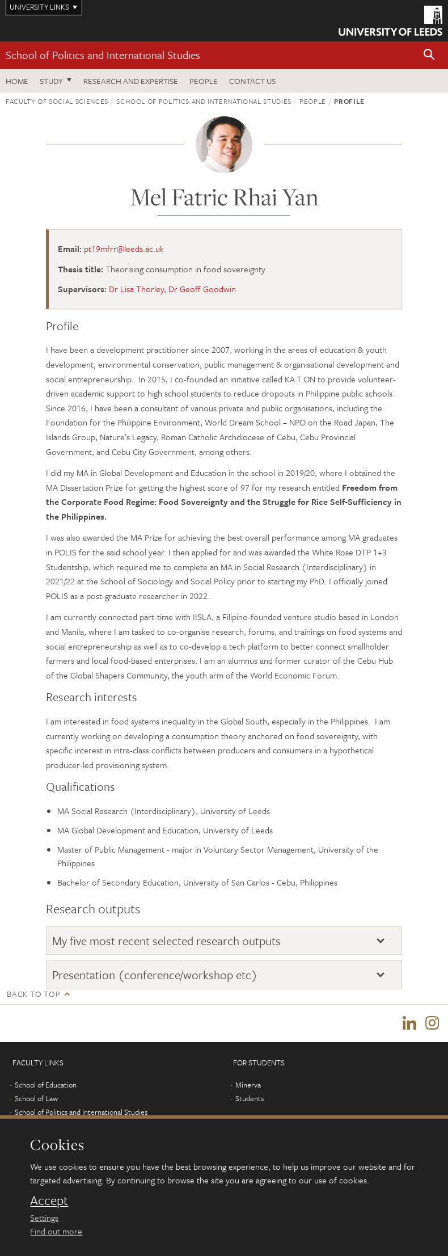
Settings (44, 1217)
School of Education (46, 1084)
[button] (429, 55)
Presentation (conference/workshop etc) (154, 974)
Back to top (33, 994)
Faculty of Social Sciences (57, 101)
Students (249, 1098)
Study (51, 81)
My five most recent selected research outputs (166, 940)
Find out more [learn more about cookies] (56, 1231)
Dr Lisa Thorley (136, 289)
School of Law (36, 1098)
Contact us (252, 81)
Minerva (248, 1084)
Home (17, 81)
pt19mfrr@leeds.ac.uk (124, 248)
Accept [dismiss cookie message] (49, 1200)
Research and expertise (130, 81)
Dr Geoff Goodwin (202, 289)
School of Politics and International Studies (103, 54)
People (203, 81)
